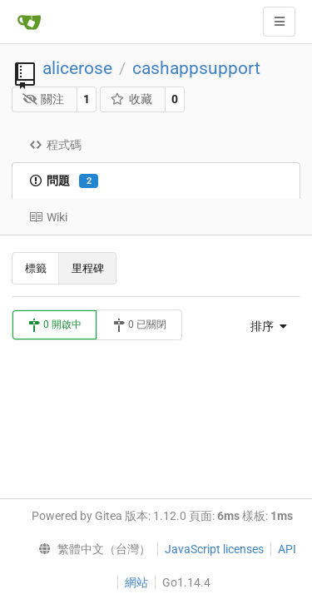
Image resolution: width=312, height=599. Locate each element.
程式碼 (55, 144)
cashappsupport (196, 68)
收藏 (131, 99)
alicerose (77, 68)
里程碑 (88, 268)
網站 (136, 582)
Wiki (48, 217)
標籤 (36, 268)
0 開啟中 (54, 325)
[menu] (265, 326)
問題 (63, 181)
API (287, 549)
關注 (43, 99)
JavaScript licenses (214, 549)
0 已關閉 (139, 325)
